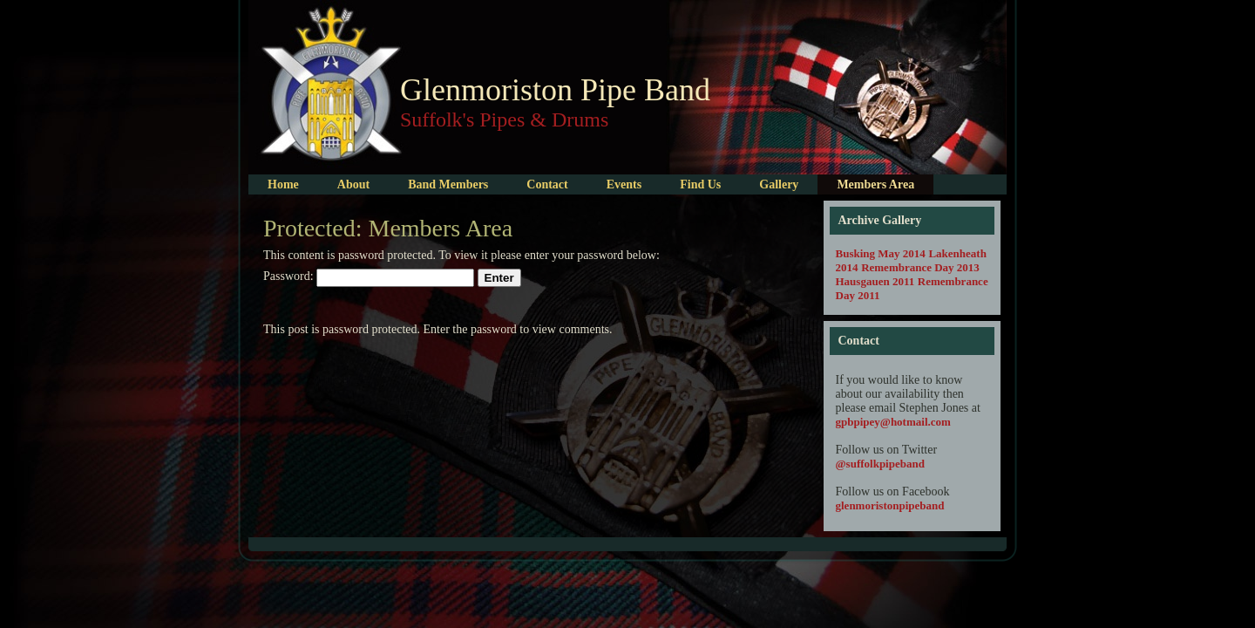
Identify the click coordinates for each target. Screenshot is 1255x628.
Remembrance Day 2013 (920, 267)
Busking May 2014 (881, 253)
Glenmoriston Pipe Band (555, 89)
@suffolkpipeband (880, 463)
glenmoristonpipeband (890, 505)
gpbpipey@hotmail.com (893, 421)
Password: (368, 276)
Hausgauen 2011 (875, 281)
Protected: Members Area (387, 228)
